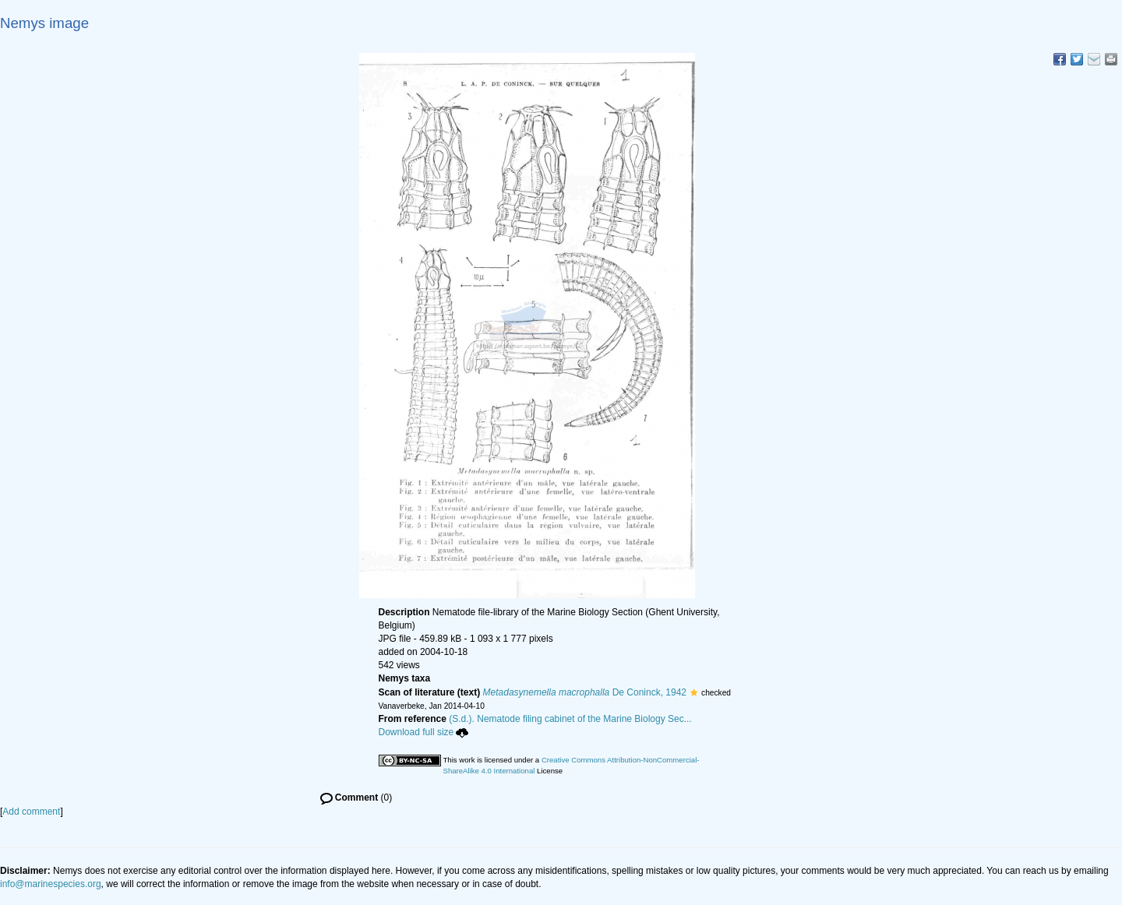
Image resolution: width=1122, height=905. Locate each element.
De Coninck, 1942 (584, 692)
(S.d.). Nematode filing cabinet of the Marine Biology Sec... (570, 718)
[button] (693, 692)
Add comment (31, 811)
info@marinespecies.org (50, 884)
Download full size (424, 732)
